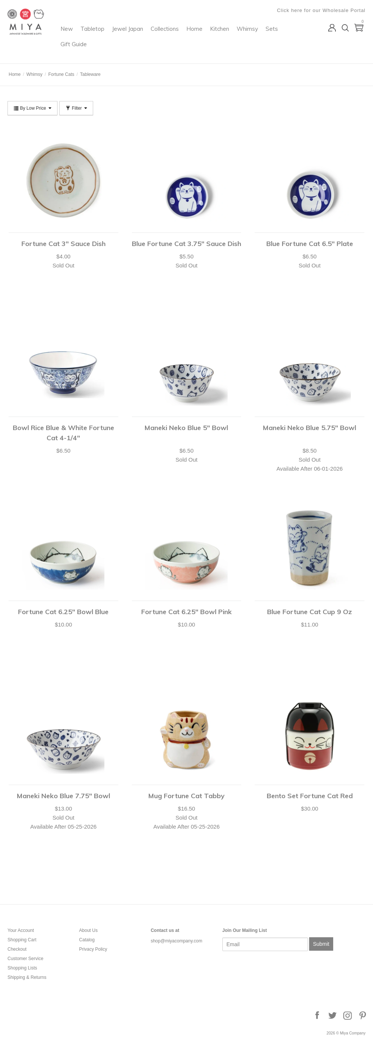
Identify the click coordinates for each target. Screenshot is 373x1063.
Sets (140, 51)
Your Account (21, 930)
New (111, 35)
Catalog (87, 939)
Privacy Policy (93, 949)
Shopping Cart (22, 939)
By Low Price (32, 108)
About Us (88, 930)
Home (239, 35)
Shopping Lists (22, 968)
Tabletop (137, 35)
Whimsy (116, 51)
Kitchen (264, 35)
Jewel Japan (172, 35)
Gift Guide (167, 51)
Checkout (17, 949)
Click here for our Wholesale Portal (321, 10)
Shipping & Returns (27, 977)
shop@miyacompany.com (176, 941)
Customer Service (25, 958)
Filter (76, 108)
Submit (321, 944)
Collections (209, 35)
